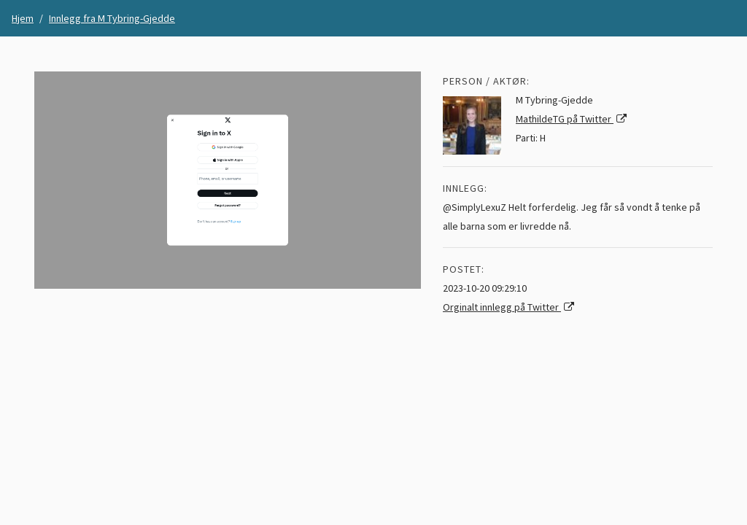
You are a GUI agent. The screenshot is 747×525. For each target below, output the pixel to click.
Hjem (23, 18)
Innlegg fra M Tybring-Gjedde (112, 18)
